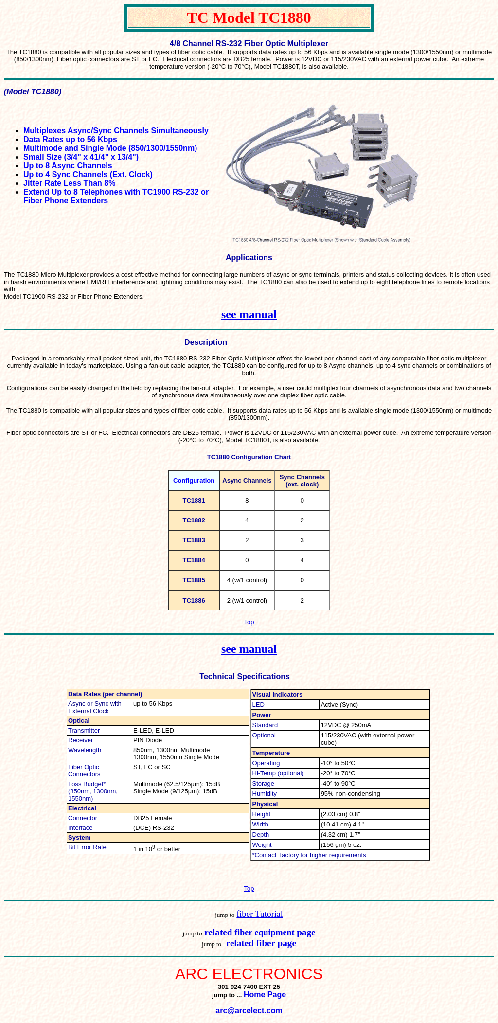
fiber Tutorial (259, 914)
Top (249, 622)
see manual (249, 314)
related (219, 932)
